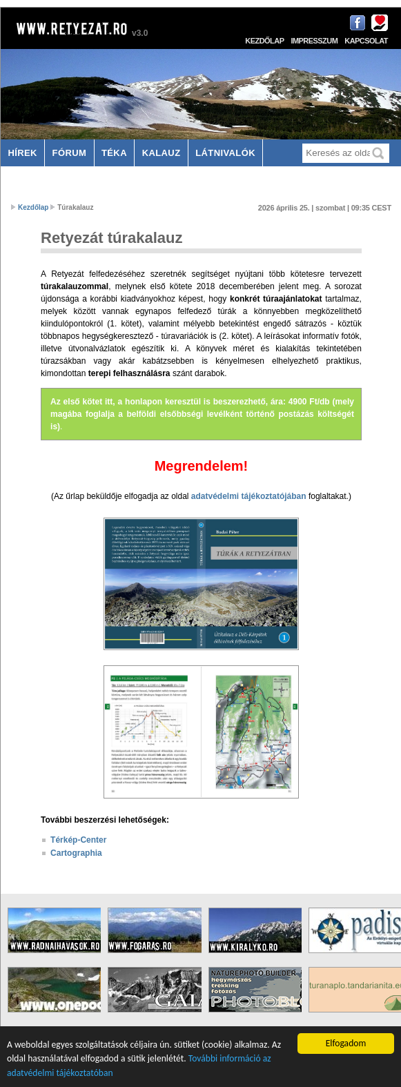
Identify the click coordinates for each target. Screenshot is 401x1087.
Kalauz (161, 153)
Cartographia (76, 853)
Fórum (69, 153)
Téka (114, 153)
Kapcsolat (366, 41)
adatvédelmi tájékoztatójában (248, 496)
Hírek (22, 153)
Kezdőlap (264, 41)
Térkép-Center (78, 840)
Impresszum (314, 41)
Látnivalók (225, 153)
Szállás (29, 180)
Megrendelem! (201, 465)
